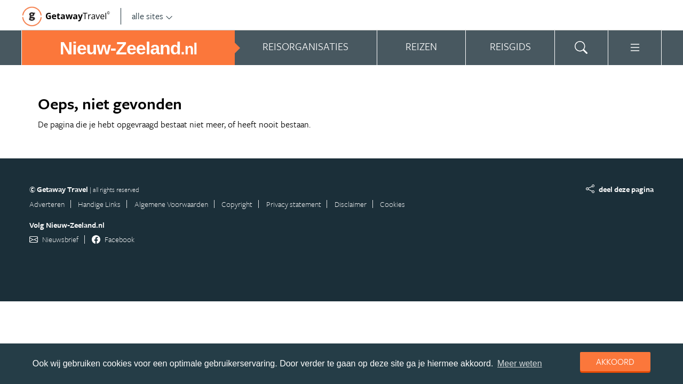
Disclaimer (351, 204)
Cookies (392, 204)
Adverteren (47, 204)
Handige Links (99, 204)
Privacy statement (293, 204)
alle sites (152, 16)
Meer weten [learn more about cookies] (519, 363)
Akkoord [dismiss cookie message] (615, 361)
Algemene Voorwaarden (171, 204)
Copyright (236, 204)
